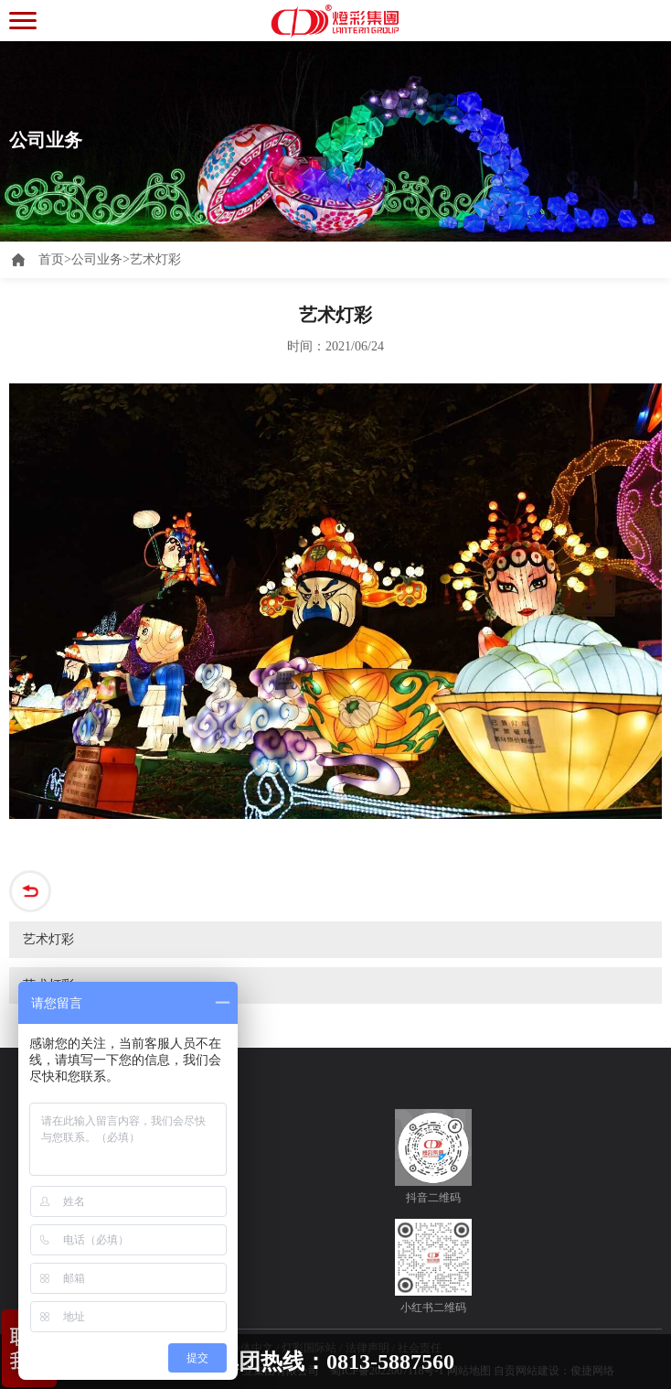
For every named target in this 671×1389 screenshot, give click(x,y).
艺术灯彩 (155, 259)
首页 (54, 259)
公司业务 (96, 259)
